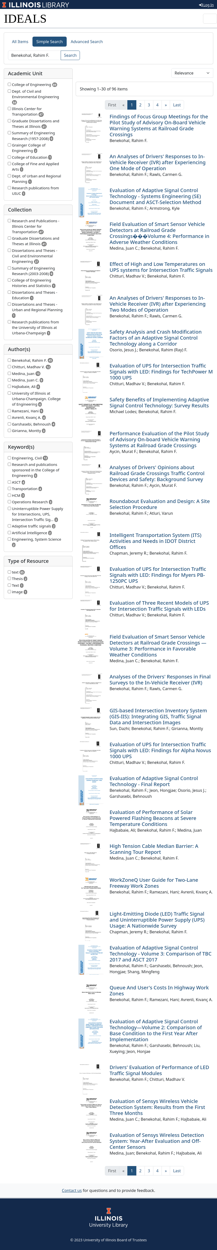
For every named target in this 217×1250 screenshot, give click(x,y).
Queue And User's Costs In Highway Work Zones (159, 990)
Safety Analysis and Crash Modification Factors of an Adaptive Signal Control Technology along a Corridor (156, 337)
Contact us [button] (72, 1190)
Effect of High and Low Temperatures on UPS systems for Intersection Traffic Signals (161, 267)
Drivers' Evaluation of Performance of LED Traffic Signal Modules (159, 1070)
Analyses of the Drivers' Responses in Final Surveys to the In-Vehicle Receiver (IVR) (160, 679)
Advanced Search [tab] (87, 41)
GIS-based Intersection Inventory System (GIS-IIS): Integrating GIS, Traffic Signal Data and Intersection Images (158, 716)
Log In (206, 4)
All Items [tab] (20, 41)
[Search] (34, 55)
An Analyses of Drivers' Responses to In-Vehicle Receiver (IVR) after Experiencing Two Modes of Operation (158, 303)
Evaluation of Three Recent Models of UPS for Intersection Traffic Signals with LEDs (159, 605)
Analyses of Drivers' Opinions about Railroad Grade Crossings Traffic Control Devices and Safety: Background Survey (157, 473)
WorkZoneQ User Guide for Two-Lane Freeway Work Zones (154, 883)
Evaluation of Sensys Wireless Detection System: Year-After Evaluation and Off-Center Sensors (157, 1141)
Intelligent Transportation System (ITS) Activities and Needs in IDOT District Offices (156, 541)
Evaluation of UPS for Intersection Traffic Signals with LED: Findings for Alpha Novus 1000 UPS (160, 750)
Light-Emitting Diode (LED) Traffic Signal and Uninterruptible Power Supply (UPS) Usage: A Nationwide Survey (157, 919)
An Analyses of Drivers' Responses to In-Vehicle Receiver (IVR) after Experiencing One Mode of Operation (158, 162)
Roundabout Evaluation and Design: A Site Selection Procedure (160, 504)
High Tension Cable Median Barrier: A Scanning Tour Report (154, 849)
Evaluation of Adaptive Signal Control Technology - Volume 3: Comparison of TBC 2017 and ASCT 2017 (161, 953)
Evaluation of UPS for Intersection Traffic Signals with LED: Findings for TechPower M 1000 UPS (161, 371)
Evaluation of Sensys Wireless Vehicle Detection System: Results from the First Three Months (157, 1107)
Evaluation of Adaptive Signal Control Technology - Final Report (154, 781)
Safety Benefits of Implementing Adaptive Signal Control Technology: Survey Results (159, 402)
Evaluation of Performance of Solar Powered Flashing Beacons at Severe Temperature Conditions (153, 818)
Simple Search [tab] (49, 41)
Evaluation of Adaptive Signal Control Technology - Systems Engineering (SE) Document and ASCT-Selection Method (155, 196)
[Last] (177, 105)
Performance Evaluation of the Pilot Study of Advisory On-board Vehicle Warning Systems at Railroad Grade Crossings (159, 439)
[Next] (166, 105)
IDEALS (25, 18)
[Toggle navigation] (210, 19)
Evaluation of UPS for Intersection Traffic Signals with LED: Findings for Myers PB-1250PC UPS (158, 575)
